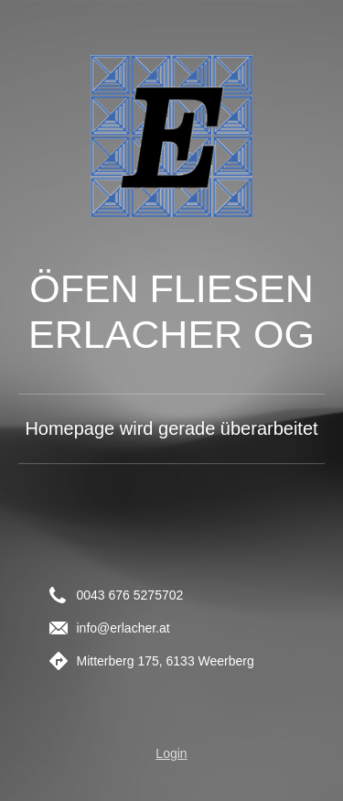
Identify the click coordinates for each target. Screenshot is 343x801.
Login (171, 753)
